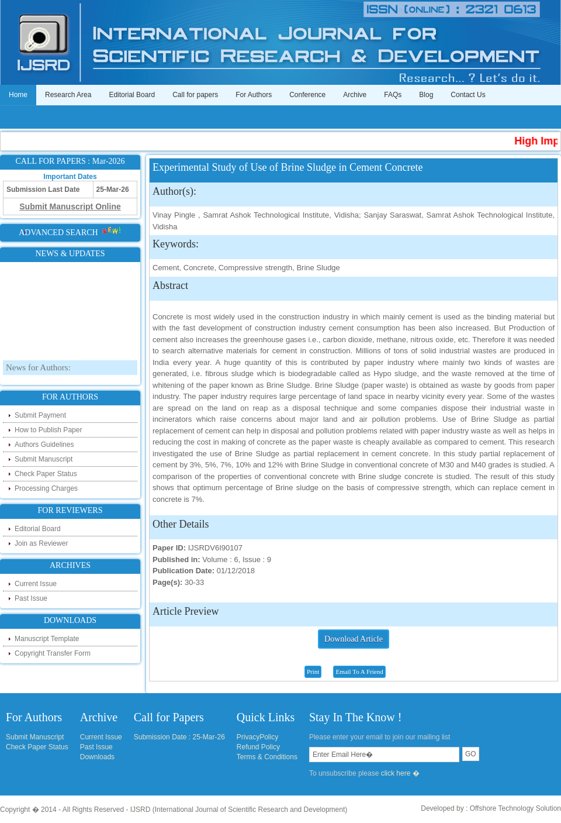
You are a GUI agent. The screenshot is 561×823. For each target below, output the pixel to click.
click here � (400, 773)
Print (313, 671)
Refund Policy (258, 747)
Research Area (68, 95)
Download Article (353, 639)
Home (18, 95)
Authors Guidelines (44, 444)
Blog (426, 95)
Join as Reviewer (41, 543)
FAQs (392, 95)
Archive (354, 95)
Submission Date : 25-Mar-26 (179, 737)
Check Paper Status (46, 474)
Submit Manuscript (43, 459)
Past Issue (31, 598)
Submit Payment (40, 415)
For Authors (254, 95)
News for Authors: (38, 376)
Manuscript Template (47, 639)
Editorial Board (132, 95)
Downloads (97, 757)
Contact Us (468, 95)
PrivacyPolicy (257, 737)
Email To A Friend (359, 671)
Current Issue (36, 584)
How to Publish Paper (48, 430)
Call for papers (195, 95)
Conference (307, 95)
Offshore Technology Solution (515, 808)
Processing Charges (46, 488)
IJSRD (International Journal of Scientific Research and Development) (239, 809)
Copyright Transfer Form (53, 653)
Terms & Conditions (267, 757)
